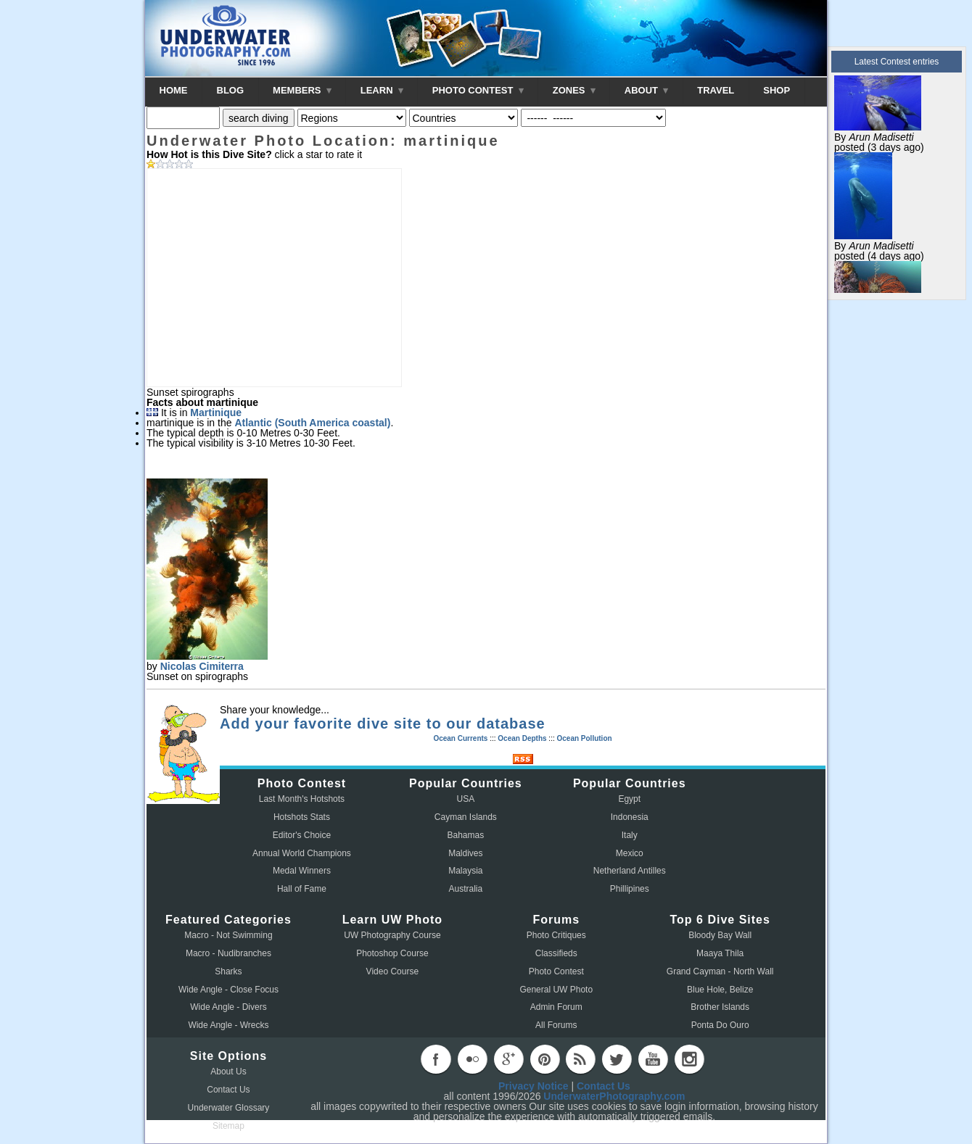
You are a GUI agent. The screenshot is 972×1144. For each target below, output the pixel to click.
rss (580, 1059)
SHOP (776, 90)
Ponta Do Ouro (720, 1025)
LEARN (382, 90)
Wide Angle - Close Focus (228, 990)
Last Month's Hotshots (302, 799)
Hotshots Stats (301, 817)
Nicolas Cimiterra (202, 666)
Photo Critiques (556, 935)
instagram (689, 1059)
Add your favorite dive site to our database (382, 723)
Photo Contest (556, 971)
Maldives (465, 853)
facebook (435, 1059)
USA (466, 799)
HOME (174, 90)
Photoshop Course (392, 953)
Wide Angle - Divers (228, 1007)
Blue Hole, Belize (720, 990)
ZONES (574, 90)
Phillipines (629, 889)
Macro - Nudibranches (228, 953)
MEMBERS (302, 90)
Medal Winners (302, 871)
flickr (472, 1059)
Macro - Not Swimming (228, 935)
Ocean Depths (522, 738)
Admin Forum (556, 1007)
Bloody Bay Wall (719, 935)
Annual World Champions (301, 853)
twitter (616, 1059)
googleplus (508, 1059)
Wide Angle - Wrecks (228, 1025)
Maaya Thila (720, 953)
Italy (630, 835)
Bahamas (466, 835)
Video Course (392, 971)
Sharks (228, 971)
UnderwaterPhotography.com (614, 1096)
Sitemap (228, 1126)
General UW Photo (556, 990)
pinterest (544, 1059)
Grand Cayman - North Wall (720, 971)
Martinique (216, 412)
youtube (652, 1059)
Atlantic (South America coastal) (312, 422)
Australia (466, 889)
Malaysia (465, 871)
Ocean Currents (460, 738)
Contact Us (228, 1090)
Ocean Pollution (583, 738)
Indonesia (629, 817)
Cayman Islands (465, 817)
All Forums (556, 1025)
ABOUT (646, 90)
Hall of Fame (301, 889)
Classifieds (556, 953)
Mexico (629, 853)
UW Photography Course (392, 935)
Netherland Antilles (629, 871)
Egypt (629, 799)
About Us (228, 1071)
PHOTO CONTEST (478, 90)
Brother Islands (720, 1007)
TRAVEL (715, 90)
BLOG (230, 90)
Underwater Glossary (229, 1108)
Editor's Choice (302, 835)
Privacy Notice (533, 1086)
